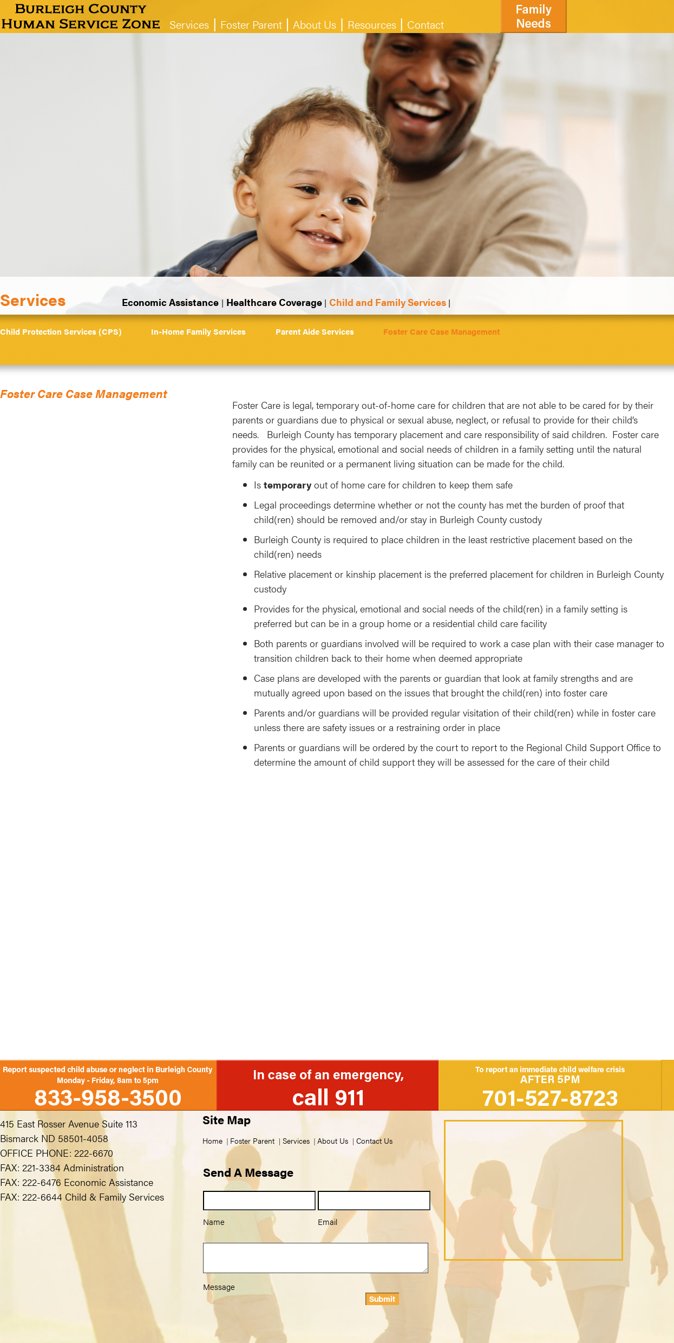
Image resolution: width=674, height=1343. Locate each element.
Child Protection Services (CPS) (61, 331)
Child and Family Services (387, 302)
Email (327, 1221)
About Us (314, 24)
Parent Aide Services (315, 331)
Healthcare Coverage (274, 302)
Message (219, 1286)
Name (214, 1221)
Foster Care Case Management (441, 331)
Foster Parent (251, 24)
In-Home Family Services (198, 331)
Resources (372, 24)
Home (212, 1140)
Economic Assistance (170, 302)
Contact (425, 24)
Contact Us (374, 1140)
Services (189, 24)
